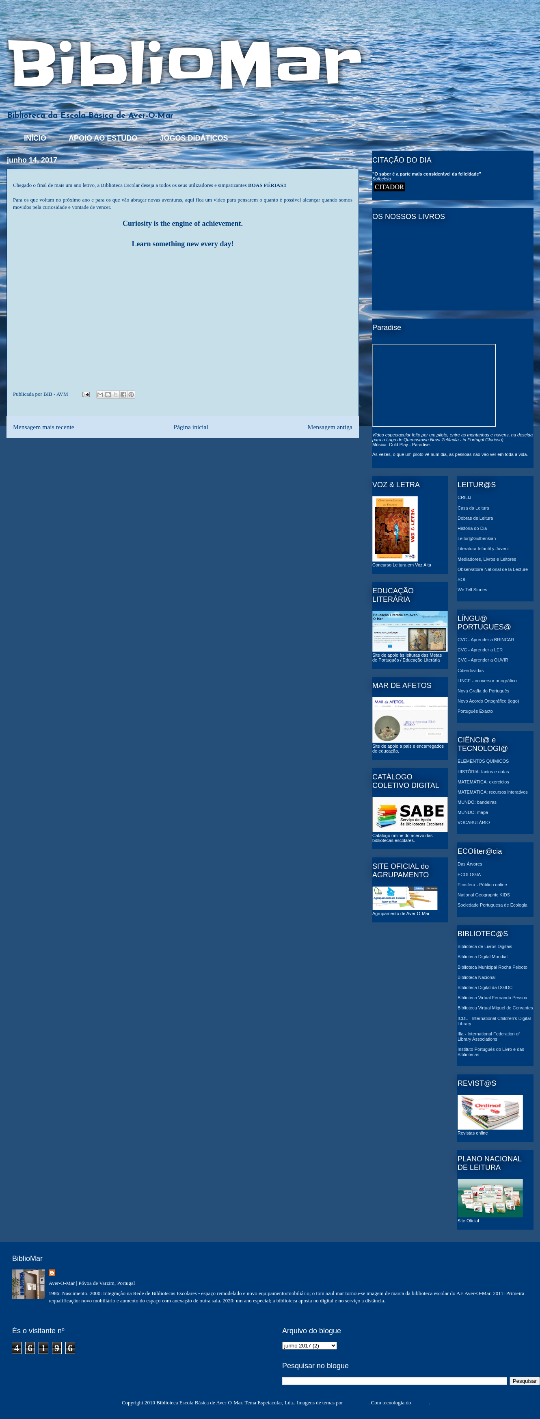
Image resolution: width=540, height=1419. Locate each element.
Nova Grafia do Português (483, 690)
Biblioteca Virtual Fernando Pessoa (492, 997)
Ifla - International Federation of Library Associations (489, 1036)
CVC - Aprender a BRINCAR (486, 639)
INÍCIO (35, 138)
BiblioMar (183, 64)
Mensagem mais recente (43, 426)
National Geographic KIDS (484, 894)
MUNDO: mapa (473, 812)
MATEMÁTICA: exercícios (483, 781)
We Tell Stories (472, 589)
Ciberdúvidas (471, 670)
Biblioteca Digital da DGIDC (485, 987)
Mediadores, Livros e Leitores (487, 559)
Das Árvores (470, 863)
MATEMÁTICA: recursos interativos (493, 792)
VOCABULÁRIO (474, 822)
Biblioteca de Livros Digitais (485, 946)
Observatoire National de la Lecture (493, 569)
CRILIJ (464, 497)
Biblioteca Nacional (477, 977)
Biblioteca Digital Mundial (483, 956)
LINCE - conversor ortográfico (487, 680)
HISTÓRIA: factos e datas (483, 771)
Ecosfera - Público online (482, 884)
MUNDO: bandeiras (477, 802)
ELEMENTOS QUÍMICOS (483, 761)
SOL (462, 579)
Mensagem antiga (330, 426)
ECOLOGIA (469, 874)
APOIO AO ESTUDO (103, 138)
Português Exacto (475, 711)
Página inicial (190, 426)
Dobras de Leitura (475, 518)
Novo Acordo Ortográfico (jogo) (488, 701)
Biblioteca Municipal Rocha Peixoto (492, 967)
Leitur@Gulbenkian (477, 538)
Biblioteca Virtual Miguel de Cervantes (495, 1007)
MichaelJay (356, 1402)
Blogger (421, 1402)
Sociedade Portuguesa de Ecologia (492, 905)
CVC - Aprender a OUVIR (483, 659)
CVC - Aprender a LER (480, 649)
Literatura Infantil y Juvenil (484, 548)
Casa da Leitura (473, 508)
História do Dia (472, 528)
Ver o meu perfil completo (39, 1311)
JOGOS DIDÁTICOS (194, 138)
